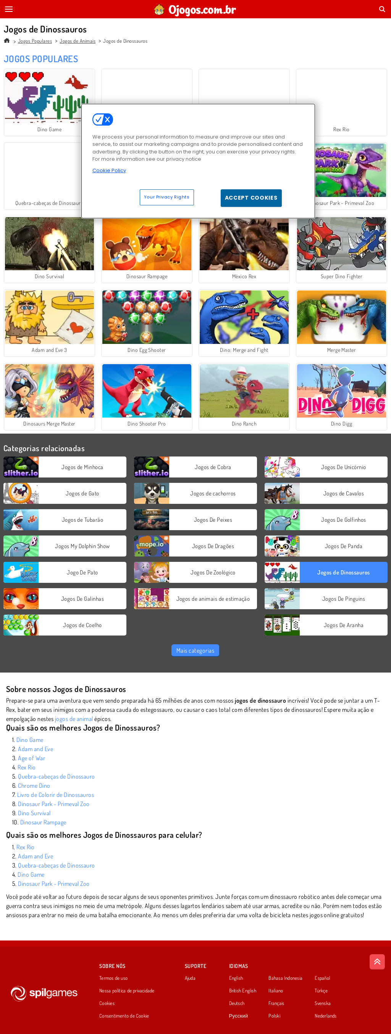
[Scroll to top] (377, 961)
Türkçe (321, 991)
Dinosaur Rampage (43, 822)
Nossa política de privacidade (126, 991)
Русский (238, 1016)
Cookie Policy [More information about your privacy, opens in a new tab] (109, 170)
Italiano (275, 991)
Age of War (31, 758)
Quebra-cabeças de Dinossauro (56, 776)
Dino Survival (34, 813)
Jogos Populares (35, 41)
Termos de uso (113, 978)
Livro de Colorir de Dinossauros (55, 794)
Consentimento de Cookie (124, 1016)
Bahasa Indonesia (285, 978)
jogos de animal (74, 719)
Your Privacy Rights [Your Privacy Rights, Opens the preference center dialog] (167, 197)
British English (242, 991)
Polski (274, 1016)
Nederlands (325, 1016)
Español (322, 978)
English (236, 978)
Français (276, 1003)
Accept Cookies (251, 198)
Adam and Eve (35, 749)
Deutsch (237, 1003)
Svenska (323, 1003)
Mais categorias (195, 650)
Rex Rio (27, 767)
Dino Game (29, 740)
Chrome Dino (34, 785)
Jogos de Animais (77, 41)
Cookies (107, 1003)
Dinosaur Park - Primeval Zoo (53, 804)
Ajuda (190, 978)
